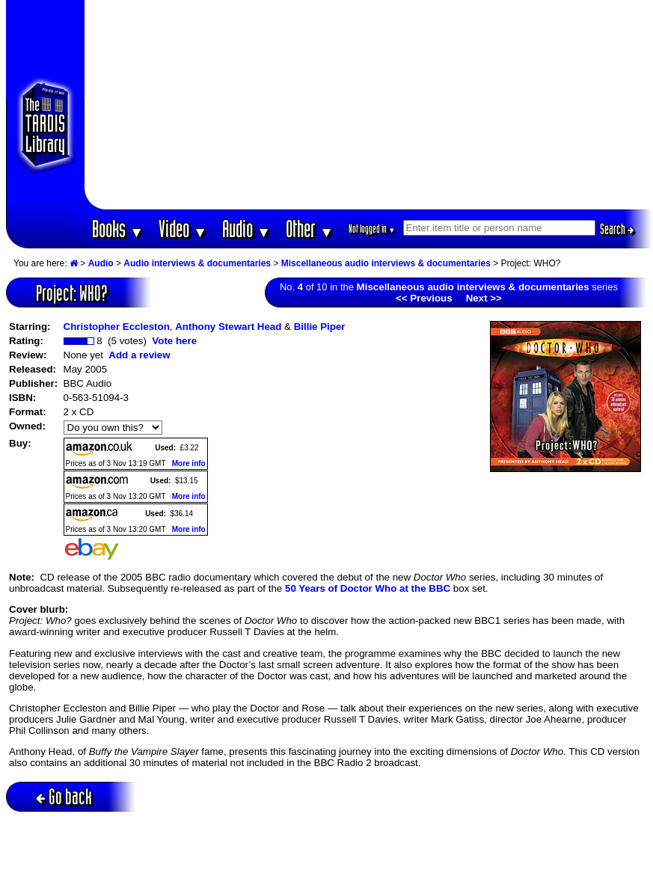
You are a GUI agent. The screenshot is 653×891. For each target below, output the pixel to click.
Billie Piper (320, 326)
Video (183, 228)
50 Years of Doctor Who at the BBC (367, 588)
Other (310, 228)
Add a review (139, 355)
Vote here (174, 340)
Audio (246, 228)
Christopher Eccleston (117, 326)
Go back (64, 796)
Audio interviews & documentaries (197, 263)
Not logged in (372, 228)
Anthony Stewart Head (228, 326)
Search (617, 229)
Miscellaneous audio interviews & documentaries (386, 263)
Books (118, 228)
